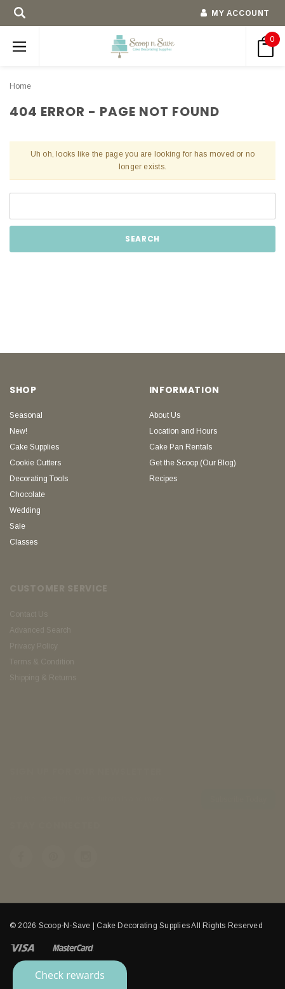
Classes (23, 542)
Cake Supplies (34, 447)
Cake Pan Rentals (180, 447)
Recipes (163, 478)
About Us (164, 415)
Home (20, 86)
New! (18, 431)
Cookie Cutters (35, 462)
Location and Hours (183, 431)
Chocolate (27, 494)
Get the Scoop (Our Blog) (192, 462)
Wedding (25, 510)
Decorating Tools (39, 478)
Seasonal (26, 415)
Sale (17, 526)
